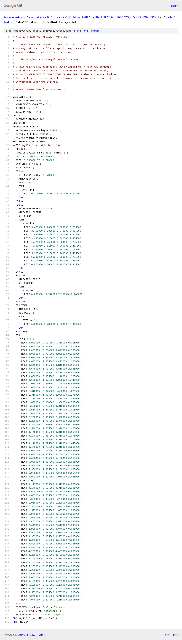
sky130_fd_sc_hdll (74, 17)
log (86, 30)
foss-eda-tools (15, 17)
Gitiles (21, 634)
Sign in (174, 5)
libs (55, 17)
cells (169, 17)
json (175, 634)
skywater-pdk (39, 17)
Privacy (31, 634)
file (77, 30)
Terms (41, 634)
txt (167, 634)
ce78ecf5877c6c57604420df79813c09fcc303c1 (125, 17)
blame (96, 30)
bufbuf (9, 22)
